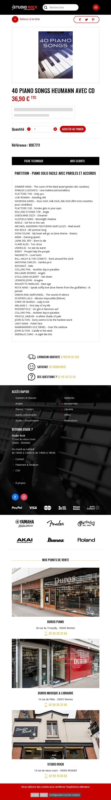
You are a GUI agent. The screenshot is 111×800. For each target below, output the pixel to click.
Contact (19, 459)
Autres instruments (26, 414)
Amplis (19, 403)
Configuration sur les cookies (64, 794)
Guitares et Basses (25, 397)
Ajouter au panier (73, 129)
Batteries (69, 397)
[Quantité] (42, 129)
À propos (20, 483)
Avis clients (77, 161)
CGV (17, 470)
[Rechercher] (61, 7)
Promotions (71, 420)
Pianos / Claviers (24, 409)
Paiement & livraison (26, 464)
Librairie (68, 409)
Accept (34, 794)
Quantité (18, 129)
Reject (44, 794)
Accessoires (71, 403)
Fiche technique (33, 161)
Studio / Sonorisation (27, 420)
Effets (67, 414)
